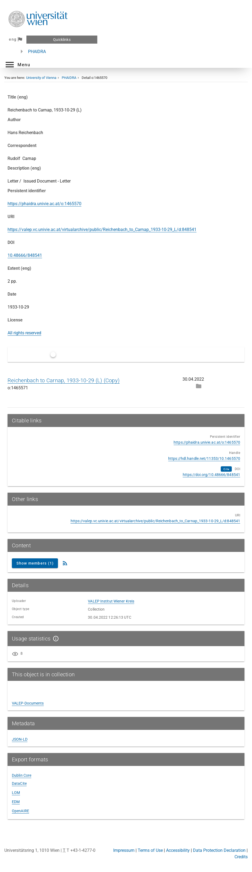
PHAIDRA (37, 51)
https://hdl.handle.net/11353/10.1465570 (204, 458)
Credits (241, 856)
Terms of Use (150, 850)
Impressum (123, 850)
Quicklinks (61, 39)
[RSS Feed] (65, 563)
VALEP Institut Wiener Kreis (111, 601)
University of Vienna (41, 78)
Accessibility (178, 850)
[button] (17, 65)
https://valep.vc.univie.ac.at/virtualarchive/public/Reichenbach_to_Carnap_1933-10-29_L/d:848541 (102, 229)
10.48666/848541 (25, 255)
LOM (16, 792)
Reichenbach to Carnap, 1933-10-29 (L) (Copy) (64, 380)
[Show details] (54, 638)
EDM (16, 802)
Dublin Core (21, 775)
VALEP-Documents (28, 703)
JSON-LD (19, 739)
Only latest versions (76, 354)
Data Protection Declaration (219, 850)
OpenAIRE (20, 811)
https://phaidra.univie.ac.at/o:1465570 (44, 203)
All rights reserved (24, 332)
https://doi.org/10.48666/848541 (211, 474)
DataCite (19, 783)
